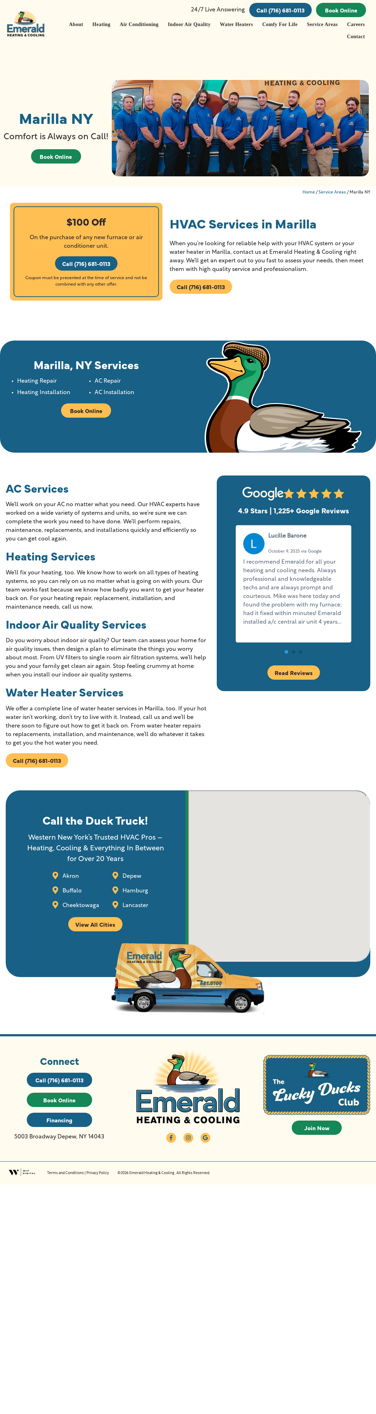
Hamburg (134, 891)
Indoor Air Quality (189, 24)
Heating (101, 24)
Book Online (341, 10)
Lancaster (134, 905)
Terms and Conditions (65, 1173)
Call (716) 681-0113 (280, 10)
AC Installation (114, 393)
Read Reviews (294, 672)
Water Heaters (236, 24)
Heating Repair (37, 381)
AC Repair (108, 381)
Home (308, 192)
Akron (70, 876)
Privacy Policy (97, 1173)
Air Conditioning (139, 24)
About (76, 24)
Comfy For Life (280, 24)
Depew (131, 876)
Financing (59, 1120)
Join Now (317, 1128)
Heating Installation (43, 393)
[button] (286, 652)
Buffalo (71, 891)
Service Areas (322, 24)
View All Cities (95, 924)
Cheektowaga (80, 905)
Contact (356, 36)
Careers (356, 24)
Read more (258, 631)
